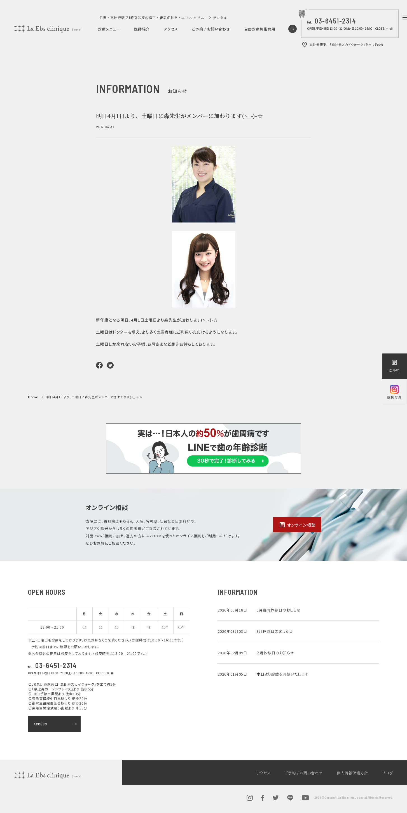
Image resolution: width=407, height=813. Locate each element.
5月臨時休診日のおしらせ (279, 610)
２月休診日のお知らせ (275, 652)
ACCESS (56, 724)
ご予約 (394, 365)
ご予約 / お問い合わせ (211, 29)
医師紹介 (142, 29)
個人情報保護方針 (352, 772)
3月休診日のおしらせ (275, 631)
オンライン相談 (297, 524)
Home (33, 397)
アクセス (171, 29)
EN (293, 29)
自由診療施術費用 (259, 29)
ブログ (387, 772)
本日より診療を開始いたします (282, 674)
